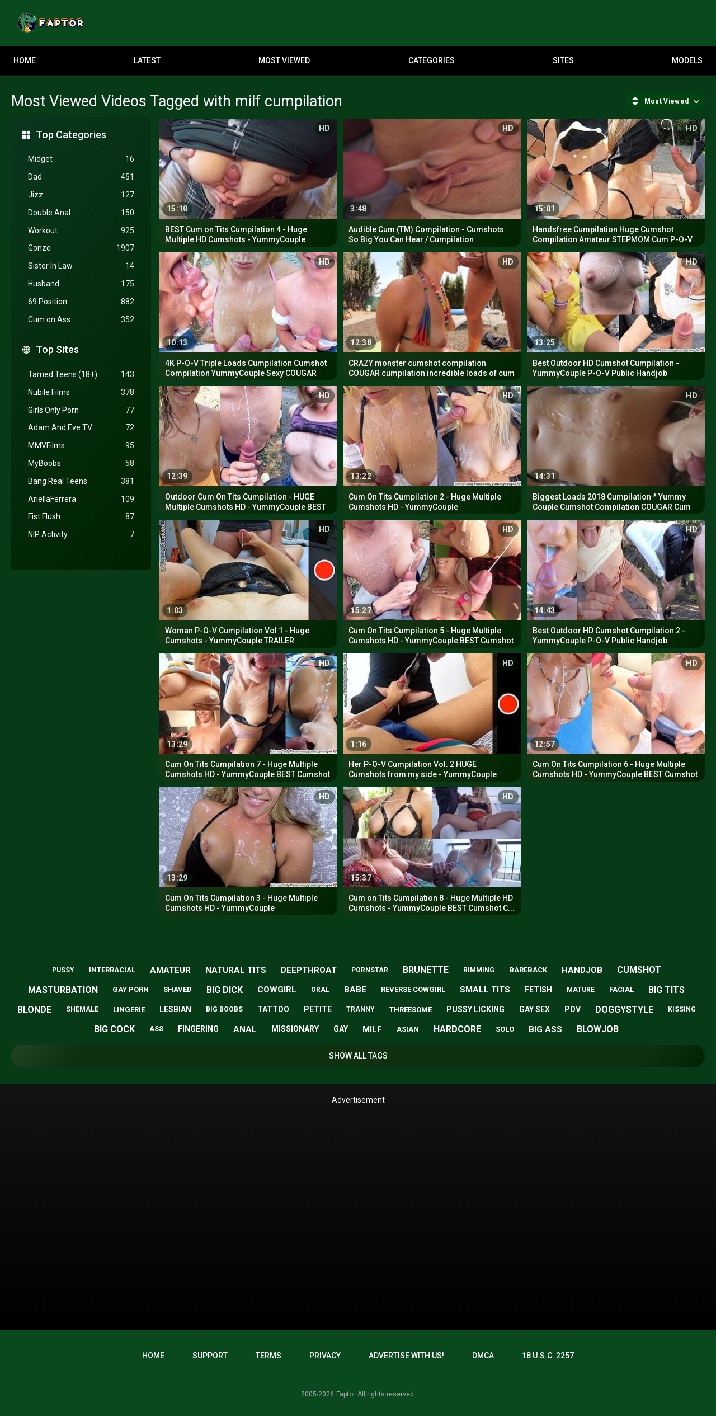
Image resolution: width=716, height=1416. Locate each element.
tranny (360, 1009)
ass (156, 1029)
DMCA (483, 1355)
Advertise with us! (406, 1355)
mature (581, 990)
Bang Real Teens (81, 481)
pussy (63, 970)
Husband (81, 284)
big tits (666, 990)
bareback (528, 970)
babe (355, 990)
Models (687, 60)
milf (372, 1029)
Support (210, 1355)
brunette (426, 970)
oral (320, 990)
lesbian (175, 1009)
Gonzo (81, 248)
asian (408, 1029)
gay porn (130, 989)
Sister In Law (81, 266)
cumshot (639, 970)
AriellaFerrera (81, 499)
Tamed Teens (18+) (81, 374)
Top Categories (71, 134)
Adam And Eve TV (81, 427)
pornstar (369, 970)
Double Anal (81, 213)
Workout (81, 231)
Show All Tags (358, 1055)
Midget (81, 159)
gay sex (534, 1009)
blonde (34, 1009)
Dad (81, 177)
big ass (545, 1029)
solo (505, 1029)
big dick (224, 990)
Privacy (325, 1355)
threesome (410, 1009)
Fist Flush (81, 516)
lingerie (129, 1009)
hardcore (457, 1029)
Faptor (345, 1394)
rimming (478, 970)
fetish (538, 989)
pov (572, 1009)
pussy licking (475, 1009)
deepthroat (309, 970)
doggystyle (624, 1009)
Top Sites (57, 349)
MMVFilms (81, 445)
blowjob (598, 1029)
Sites (563, 60)
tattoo (273, 1009)
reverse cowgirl (413, 989)
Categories (431, 60)
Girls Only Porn (81, 410)
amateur (170, 970)
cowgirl (276, 990)
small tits (485, 990)
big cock (114, 1029)
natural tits (235, 970)
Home (24, 60)
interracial (112, 970)
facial (621, 989)
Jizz (81, 195)
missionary (295, 1028)
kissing (682, 1009)
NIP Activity (81, 534)
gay (340, 1028)
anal (245, 1029)
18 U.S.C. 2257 (548, 1355)
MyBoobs (81, 463)
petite (318, 1009)
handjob (582, 970)
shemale (82, 1009)
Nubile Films (81, 392)
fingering (198, 1028)
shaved (177, 989)
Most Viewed (284, 60)
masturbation (63, 990)
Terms (268, 1355)
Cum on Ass (81, 319)
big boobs (224, 1009)
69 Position (81, 302)
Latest (147, 60)
